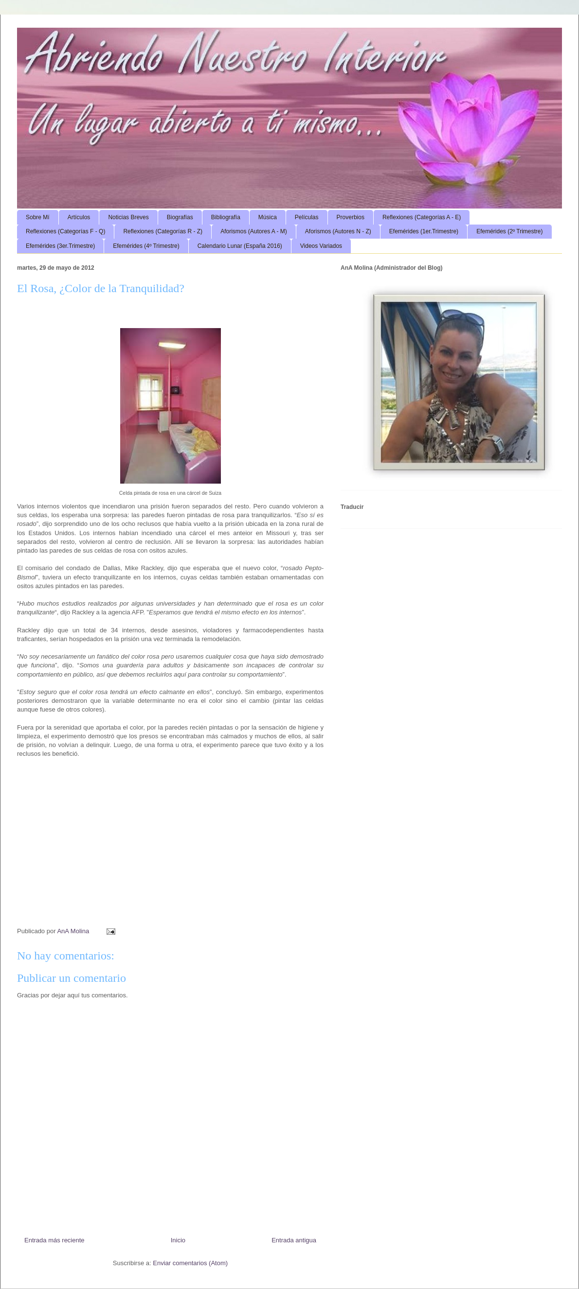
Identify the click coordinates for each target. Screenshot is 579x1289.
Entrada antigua (293, 1240)
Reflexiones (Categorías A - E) (421, 217)
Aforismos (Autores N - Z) (338, 231)
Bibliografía (225, 217)
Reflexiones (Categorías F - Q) (65, 231)
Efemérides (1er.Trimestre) (423, 231)
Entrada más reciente (54, 1240)
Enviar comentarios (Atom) (190, 1263)
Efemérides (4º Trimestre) (146, 246)
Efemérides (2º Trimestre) (509, 231)
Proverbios (350, 217)
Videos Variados (321, 246)
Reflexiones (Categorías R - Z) (162, 231)
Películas (307, 217)
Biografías (180, 217)
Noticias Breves (128, 217)
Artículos (79, 217)
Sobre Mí (38, 217)
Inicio (178, 1240)
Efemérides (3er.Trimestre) (60, 246)
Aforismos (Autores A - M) (253, 231)
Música (267, 217)
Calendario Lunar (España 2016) (240, 246)
